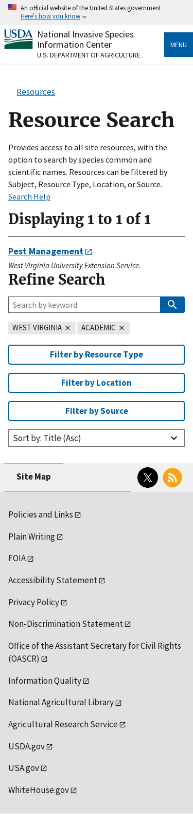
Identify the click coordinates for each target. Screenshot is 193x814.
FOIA (17, 558)
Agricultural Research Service (63, 724)
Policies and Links (40, 514)
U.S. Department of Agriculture (89, 54)
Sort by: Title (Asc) (47, 438)
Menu (178, 44)
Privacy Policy (33, 602)
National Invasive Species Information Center (85, 39)
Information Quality (44, 680)
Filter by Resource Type (96, 354)
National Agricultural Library (61, 702)
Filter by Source (96, 410)
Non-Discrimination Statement (65, 623)
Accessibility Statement (52, 580)
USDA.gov (26, 746)
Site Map (33, 476)
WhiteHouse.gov (38, 790)
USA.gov (23, 767)
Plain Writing (31, 536)
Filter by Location (96, 382)
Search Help (29, 196)
